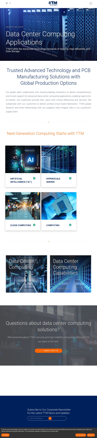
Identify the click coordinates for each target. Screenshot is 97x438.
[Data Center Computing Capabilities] (70, 274)
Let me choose (80, 435)
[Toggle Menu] (90, 3)
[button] (7, 3)
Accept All (91, 435)
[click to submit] (64, 423)
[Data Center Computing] (26, 274)
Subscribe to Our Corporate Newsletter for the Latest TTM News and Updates (46, 413)
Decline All (5, 435)
